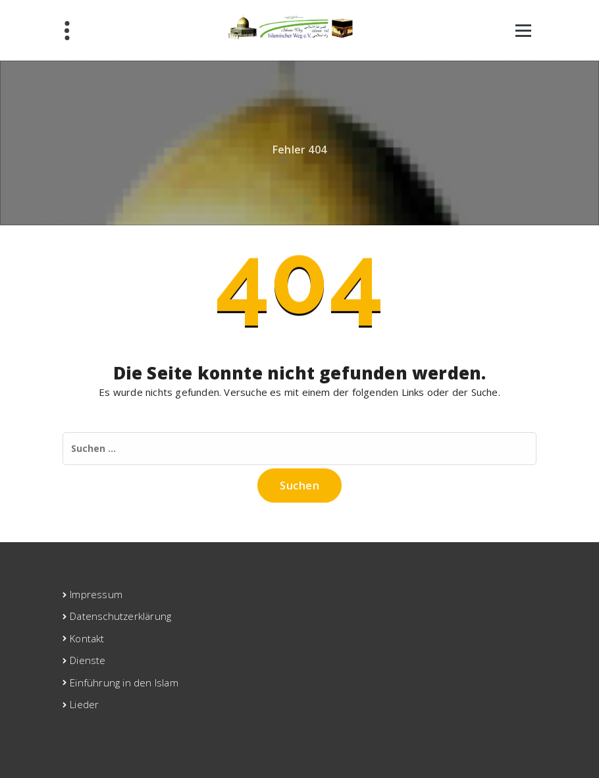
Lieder (84, 704)
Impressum (96, 594)
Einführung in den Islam (124, 682)
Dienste (87, 660)
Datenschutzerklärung (120, 616)
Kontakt (87, 638)
